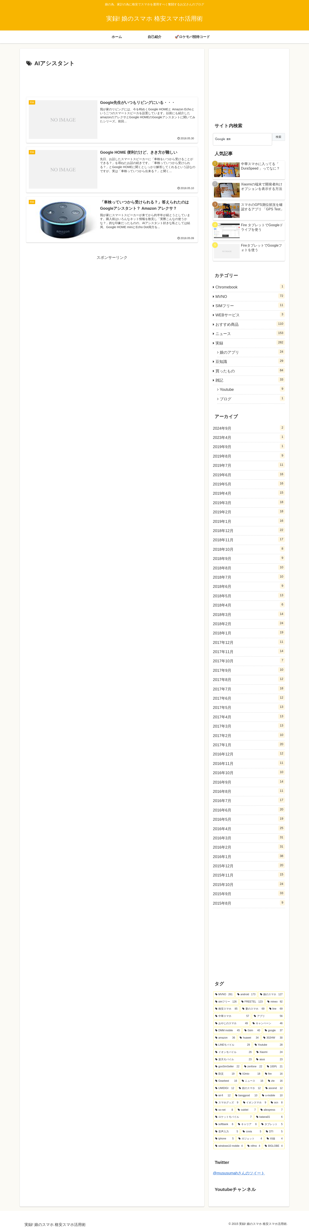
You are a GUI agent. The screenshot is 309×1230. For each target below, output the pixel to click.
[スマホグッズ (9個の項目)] (226, 1103)
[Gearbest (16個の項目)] (226, 1081)
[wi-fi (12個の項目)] (222, 1095)
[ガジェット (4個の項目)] (250, 1139)
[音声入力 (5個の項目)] (226, 1131)
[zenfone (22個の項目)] (253, 1066)
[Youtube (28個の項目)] (269, 1045)
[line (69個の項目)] (276, 1009)
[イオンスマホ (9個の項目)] (254, 1103)
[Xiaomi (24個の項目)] (269, 1052)
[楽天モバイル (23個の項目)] (233, 1059)
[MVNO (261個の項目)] (224, 994)
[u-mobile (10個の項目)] (272, 1095)
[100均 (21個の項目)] (275, 1066)
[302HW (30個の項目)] (273, 1038)
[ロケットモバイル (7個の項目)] (233, 1117)
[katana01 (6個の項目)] (269, 1117)
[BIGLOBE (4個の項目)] (274, 1146)
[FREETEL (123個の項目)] (252, 1002)
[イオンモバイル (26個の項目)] (233, 1052)
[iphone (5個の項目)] (224, 1139)
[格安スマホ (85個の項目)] (226, 1009)
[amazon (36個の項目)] (225, 1038)
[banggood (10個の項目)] (246, 1095)
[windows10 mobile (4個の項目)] (229, 1146)
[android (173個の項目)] (246, 994)
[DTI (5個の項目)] (274, 1131)
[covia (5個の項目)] (252, 1131)
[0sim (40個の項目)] (252, 1030)
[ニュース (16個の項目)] (252, 1081)
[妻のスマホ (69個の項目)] (253, 1009)
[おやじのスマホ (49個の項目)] (231, 1023)
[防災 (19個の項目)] (224, 1074)
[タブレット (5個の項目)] (272, 1124)
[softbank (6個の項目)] (224, 1124)
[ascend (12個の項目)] (274, 1088)
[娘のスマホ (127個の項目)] (271, 994)
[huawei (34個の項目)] (249, 1038)
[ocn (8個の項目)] (277, 1103)
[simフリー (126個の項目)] (226, 1002)
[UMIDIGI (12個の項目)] (224, 1088)
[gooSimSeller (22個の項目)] (227, 1066)
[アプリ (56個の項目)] (268, 1016)
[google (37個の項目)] (274, 1030)
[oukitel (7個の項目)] (247, 1110)
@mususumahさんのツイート (239, 1173)
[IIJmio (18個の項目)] (249, 1074)
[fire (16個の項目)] (274, 1074)
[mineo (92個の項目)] (275, 1002)
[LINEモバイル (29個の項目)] (232, 1045)
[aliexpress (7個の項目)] (272, 1110)
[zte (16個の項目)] (275, 1081)
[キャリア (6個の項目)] (247, 1124)
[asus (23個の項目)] (269, 1059)
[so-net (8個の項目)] (224, 1110)
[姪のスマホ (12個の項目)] (250, 1088)
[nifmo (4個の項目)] (253, 1146)
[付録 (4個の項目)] (275, 1139)
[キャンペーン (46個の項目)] (268, 1023)
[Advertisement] (112, 80)
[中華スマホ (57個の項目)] (232, 1016)
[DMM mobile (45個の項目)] (227, 1030)
